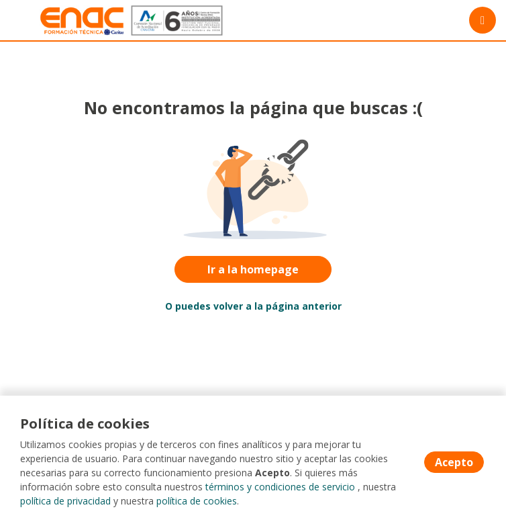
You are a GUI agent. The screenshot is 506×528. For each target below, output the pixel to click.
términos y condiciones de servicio (280, 486)
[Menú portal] (482, 20)
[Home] (58, 20)
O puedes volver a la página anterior (253, 306)
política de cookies (196, 500)
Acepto (454, 462)
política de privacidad (65, 500)
